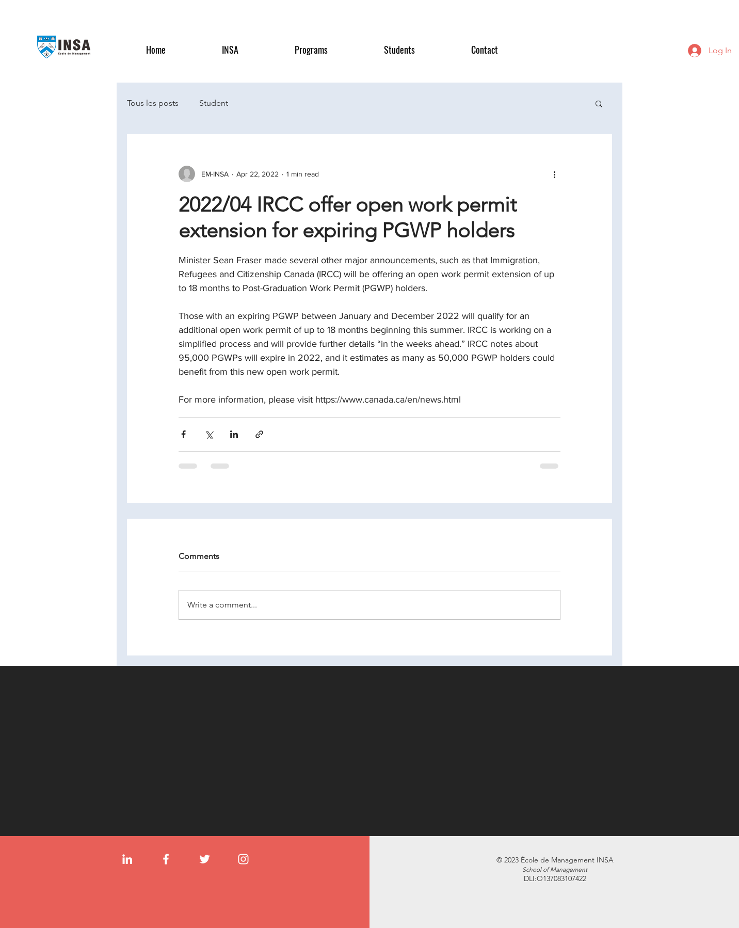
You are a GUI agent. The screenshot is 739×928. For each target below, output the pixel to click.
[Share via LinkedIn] (234, 434)
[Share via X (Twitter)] (209, 434)
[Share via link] (259, 434)
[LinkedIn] (127, 859)
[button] (250, 50)
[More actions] (554, 174)
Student (213, 103)
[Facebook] (166, 859)
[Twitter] (205, 859)
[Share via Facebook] (183, 434)
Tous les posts (153, 103)
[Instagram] (243, 859)
